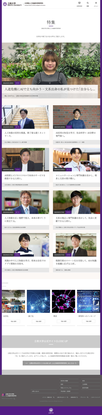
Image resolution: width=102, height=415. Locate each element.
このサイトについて (95, 397)
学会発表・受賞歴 (65, 391)
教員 (62, 384)
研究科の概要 (64, 381)
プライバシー (83, 397)
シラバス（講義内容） (47, 397)
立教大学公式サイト (61, 397)
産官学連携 (85, 388)
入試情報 (84, 384)
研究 (83, 381)
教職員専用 (73, 397)
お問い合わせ (35, 391)
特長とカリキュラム (66, 388)
